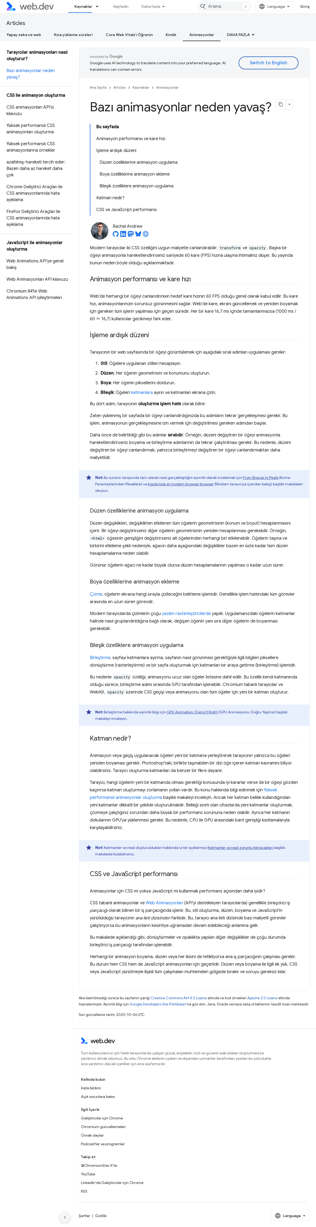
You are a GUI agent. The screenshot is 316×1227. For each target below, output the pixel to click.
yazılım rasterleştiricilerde (186, 613)
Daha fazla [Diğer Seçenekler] (238, 34)
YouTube (88, 1174)
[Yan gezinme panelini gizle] (64, 1217)
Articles (15, 23)
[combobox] (224, 6)
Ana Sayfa (98, 87)
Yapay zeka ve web (23, 34)
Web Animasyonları (164, 903)
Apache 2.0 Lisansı (262, 998)
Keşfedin (121, 6)
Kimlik (171, 34)
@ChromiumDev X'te (99, 1165)
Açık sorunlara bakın (98, 1096)
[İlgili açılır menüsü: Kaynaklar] (99, 6)
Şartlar (84, 1216)
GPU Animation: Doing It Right (192, 712)
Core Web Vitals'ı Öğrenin (129, 34)
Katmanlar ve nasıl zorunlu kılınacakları (240, 847)
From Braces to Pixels (260, 477)
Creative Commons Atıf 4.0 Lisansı (179, 998)
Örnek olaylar (92, 1135)
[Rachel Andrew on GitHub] (116, 235)
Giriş (305, 6)
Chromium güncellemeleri (103, 1126)
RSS (84, 1191)
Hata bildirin (91, 1088)
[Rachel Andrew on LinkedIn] (123, 235)
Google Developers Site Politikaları (158, 1004)
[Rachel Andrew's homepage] (146, 235)
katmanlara (142, 392)
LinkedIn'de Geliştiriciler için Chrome (112, 1182)
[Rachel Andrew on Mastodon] (131, 235)
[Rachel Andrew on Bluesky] (138, 235)
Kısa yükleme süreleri (73, 34)
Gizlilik (100, 1216)
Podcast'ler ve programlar (103, 1143)
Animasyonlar (167, 87)
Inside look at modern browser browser (181, 484)
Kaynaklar (141, 87)
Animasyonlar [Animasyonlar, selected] (201, 34)
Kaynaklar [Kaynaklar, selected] (83, 6)
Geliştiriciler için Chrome (102, 1118)
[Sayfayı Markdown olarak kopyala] (281, 104)
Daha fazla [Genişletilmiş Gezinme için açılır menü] (150, 6)
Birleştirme (100, 657)
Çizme (96, 594)
